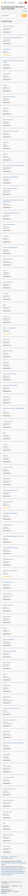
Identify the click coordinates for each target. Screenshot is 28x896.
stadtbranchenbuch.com (6, 889)
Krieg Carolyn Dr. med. (8, 582)
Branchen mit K (13, 856)
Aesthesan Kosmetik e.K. (9, 26)
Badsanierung (9, 868)
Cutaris (4, 270)
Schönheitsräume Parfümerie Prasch (11, 708)
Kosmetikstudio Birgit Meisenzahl (10, 547)
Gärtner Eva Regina (7, 351)
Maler (14, 871)
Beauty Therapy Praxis (8, 119)
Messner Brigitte (6, 616)
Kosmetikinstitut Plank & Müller (10, 513)
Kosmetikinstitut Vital (8, 524)
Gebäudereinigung (9, 870)
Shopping (3, 864)
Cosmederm (6, 236)
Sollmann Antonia (7, 766)
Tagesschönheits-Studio (8, 800)
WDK (4, 823)
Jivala (4, 432)
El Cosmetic (6, 293)
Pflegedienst (22, 871)
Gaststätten (23, 868)
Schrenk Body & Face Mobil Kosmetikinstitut (13, 743)
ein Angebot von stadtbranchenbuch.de (9, 3)
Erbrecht (15, 873)
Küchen (10, 871)
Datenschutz (15, 885)
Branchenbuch (4, 856)
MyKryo (4, 628)
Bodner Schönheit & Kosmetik (10, 188)
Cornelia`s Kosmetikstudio (9, 224)
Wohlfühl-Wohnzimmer (8, 834)
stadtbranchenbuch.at (6, 891)
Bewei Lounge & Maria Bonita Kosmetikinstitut (13, 165)
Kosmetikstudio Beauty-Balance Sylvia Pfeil (13, 536)
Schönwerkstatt (6, 731)
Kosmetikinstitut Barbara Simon (10, 490)
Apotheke (3, 868)
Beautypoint (5, 142)
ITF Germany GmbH (7, 421)
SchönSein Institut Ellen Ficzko (10, 720)
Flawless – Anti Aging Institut (9, 328)
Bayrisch (3, 870)
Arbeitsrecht (10, 873)
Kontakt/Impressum (5, 885)
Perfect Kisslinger (7, 662)
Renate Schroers (7, 697)
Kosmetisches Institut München (10, 570)
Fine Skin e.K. (6, 316)
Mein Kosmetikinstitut (8, 605)
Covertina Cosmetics (8, 259)
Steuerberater (4, 874)
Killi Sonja (5, 444)
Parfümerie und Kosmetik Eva (10, 651)
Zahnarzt (10, 874)
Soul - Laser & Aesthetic (8, 777)
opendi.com (3, 893)
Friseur (18, 868)
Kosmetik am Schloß (7, 467)
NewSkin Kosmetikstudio (8, 639)
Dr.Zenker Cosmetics (8, 282)
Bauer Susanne (6, 73)
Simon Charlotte (6, 754)
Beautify (5, 85)
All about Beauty (7, 49)
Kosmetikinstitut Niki (7, 501)
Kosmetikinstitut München (7, 858)
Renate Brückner (7, 685)
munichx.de (15, 891)
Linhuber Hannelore (7, 593)
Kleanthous (5, 455)
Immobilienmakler (18, 870)
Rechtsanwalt (4, 873)
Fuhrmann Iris (6, 339)
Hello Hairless (6, 396)
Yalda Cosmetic (6, 846)
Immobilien (17, 862)
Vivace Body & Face (7, 811)
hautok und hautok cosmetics (9, 373)
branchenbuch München (9, 2)
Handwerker (12, 862)
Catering (15, 868)
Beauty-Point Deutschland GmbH (10, 131)
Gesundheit (6, 862)
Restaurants (23, 862)
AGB (20, 885)
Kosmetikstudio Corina (8, 559)
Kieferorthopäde (5, 871)
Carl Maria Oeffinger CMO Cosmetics (11, 213)
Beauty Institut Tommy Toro (9, 96)
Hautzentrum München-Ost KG (10, 385)
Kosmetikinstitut (6, 478)
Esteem (4, 305)
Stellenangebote (5, 887)
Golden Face (6, 362)
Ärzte (2, 862)
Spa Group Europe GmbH (9, 788)
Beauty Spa (5, 108)
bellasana (5, 154)
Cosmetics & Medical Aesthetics (10, 247)
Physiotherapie (21, 873)
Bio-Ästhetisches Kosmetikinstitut (10, 177)
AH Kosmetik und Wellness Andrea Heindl (12, 37)
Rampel (4, 674)
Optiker (17, 871)
